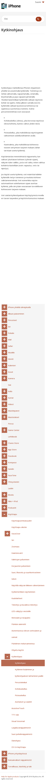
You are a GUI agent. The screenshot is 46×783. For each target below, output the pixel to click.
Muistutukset (13, 417)
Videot (11, 404)
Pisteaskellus (20, 695)
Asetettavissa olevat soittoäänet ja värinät (26, 633)
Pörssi (10, 423)
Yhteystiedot (13, 482)
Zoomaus (15, 546)
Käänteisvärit (17, 553)
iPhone (14, 6)
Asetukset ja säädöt (23, 702)
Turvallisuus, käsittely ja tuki (20, 766)
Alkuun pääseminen (16, 313)
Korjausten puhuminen (21, 566)
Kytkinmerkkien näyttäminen (23, 592)
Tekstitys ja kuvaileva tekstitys (25, 605)
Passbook (12, 456)
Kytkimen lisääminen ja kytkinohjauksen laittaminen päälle (29, 672)
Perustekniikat (21, 682)
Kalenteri (12, 365)
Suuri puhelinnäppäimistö (22, 734)
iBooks (11, 495)
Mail (9, 339)
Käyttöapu (12, 514)
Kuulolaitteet (17, 598)
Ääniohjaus (16, 740)
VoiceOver (16, 533)
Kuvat (10, 372)
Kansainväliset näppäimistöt (20, 760)
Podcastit (12, 507)
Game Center (13, 430)
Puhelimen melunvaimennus (23, 643)
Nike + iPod (13, 501)
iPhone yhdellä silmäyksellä (19, 307)
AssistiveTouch (18, 708)
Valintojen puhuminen (20, 559)
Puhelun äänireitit (19, 624)
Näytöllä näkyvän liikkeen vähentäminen (28, 585)
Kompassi (12, 462)
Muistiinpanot (13, 410)
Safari (10, 346)
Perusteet (12, 320)
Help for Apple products (10, 776)
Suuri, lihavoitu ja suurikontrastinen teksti (26, 575)
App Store (12, 449)
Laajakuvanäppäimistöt (21, 727)
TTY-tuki (15, 714)
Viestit (10, 359)
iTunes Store (13, 443)
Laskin (10, 488)
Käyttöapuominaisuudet (22, 520)
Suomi (39, 2)
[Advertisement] (23, 61)
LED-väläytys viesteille (21, 611)
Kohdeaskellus (21, 689)
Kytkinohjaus (17, 656)
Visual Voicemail (18, 721)
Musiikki (11, 352)
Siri (9, 326)
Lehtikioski (12, 436)
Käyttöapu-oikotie (19, 527)
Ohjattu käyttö (18, 650)
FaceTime (12, 475)
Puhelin (11, 333)
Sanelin (11, 469)
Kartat (10, 398)
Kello (10, 391)
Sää (9, 385)
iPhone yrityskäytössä (17, 753)
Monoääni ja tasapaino (21, 617)
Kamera (11, 378)
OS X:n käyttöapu (19, 747)
